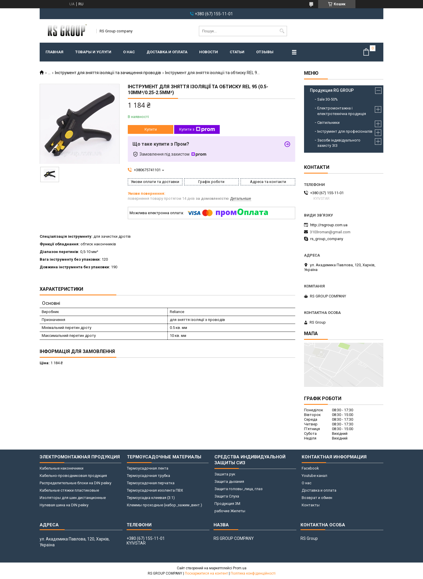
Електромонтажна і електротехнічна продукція (341, 111)
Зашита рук (224, 474)
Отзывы (264, 52)
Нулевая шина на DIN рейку (64, 505)
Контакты (311, 505)
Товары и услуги (93, 52)
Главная (54, 52)
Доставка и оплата (167, 52)
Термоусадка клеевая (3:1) (151, 497)
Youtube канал (314, 475)
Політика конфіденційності (253, 573)
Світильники (328, 122)
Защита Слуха (226, 496)
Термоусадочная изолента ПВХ (155, 490)
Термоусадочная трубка (148, 475)
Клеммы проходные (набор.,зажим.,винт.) (164, 505)
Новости (208, 52)
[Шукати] (282, 31)
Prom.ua (239, 568)
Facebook (310, 468)
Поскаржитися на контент (206, 573)
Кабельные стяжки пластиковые (69, 490)
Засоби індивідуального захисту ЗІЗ (338, 143)
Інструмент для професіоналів (344, 131)
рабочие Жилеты (229, 511)
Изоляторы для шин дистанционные (73, 497)
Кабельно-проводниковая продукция (73, 475)
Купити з (197, 129)
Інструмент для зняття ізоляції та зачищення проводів (108, 72)
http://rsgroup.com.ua (329, 225)
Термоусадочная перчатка (150, 483)
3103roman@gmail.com (330, 232)
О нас (129, 52)
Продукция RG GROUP (332, 90)
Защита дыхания (229, 481)
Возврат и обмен (317, 497)
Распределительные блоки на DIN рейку (75, 483)
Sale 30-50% (327, 99)
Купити (151, 129)
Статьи (237, 52)
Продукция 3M (227, 503)
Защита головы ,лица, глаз (238, 489)
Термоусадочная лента (147, 468)
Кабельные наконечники (61, 468)
